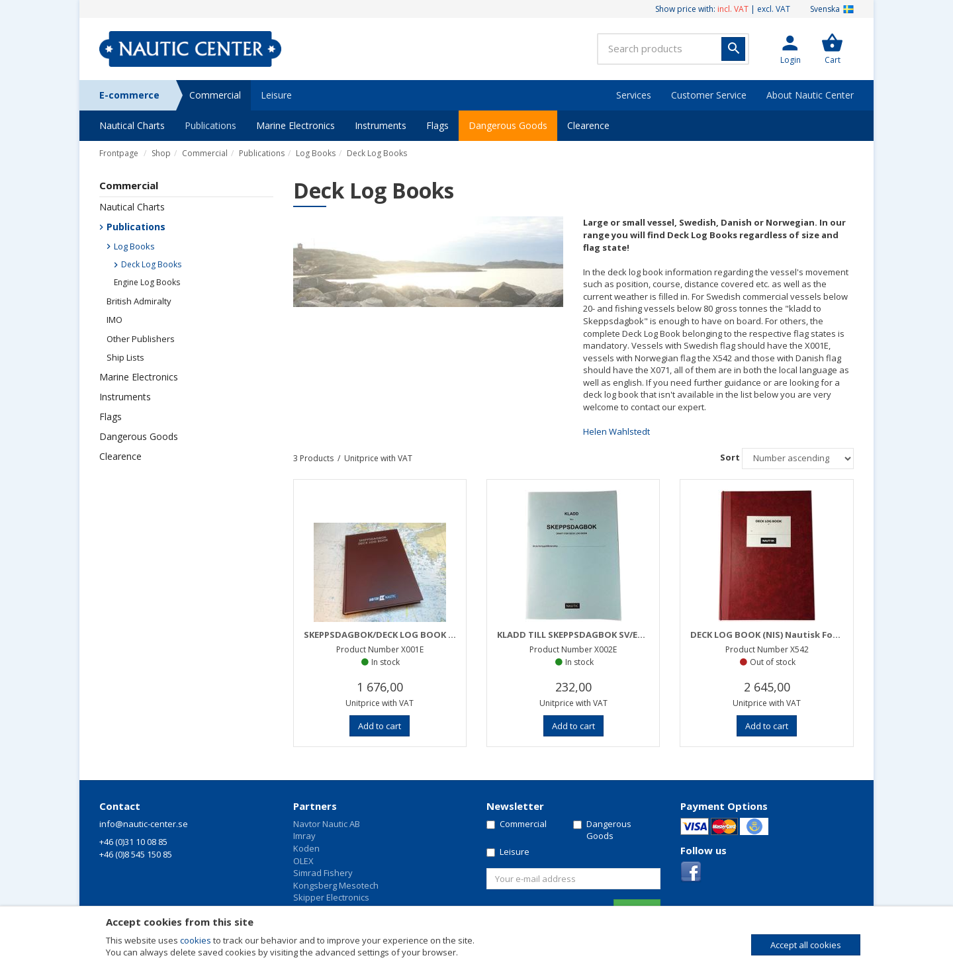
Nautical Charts (132, 125)
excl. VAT (773, 9)
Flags (437, 125)
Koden (306, 848)
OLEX (303, 861)
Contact (119, 806)
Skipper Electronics (331, 897)
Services (633, 95)
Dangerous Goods (508, 125)
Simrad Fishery (323, 873)
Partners (315, 806)
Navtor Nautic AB (326, 824)
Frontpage (118, 153)
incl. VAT (733, 9)
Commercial (215, 95)
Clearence (588, 125)
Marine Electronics (295, 125)
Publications (210, 125)
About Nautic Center (810, 95)
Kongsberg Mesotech (336, 885)
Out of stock (772, 662)
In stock (385, 662)
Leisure (276, 95)
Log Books (316, 153)
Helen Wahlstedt (616, 431)
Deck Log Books (377, 153)
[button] (790, 49)
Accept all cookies (805, 945)
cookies (195, 940)
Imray (304, 836)
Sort (730, 457)
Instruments (380, 125)
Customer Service (709, 95)
